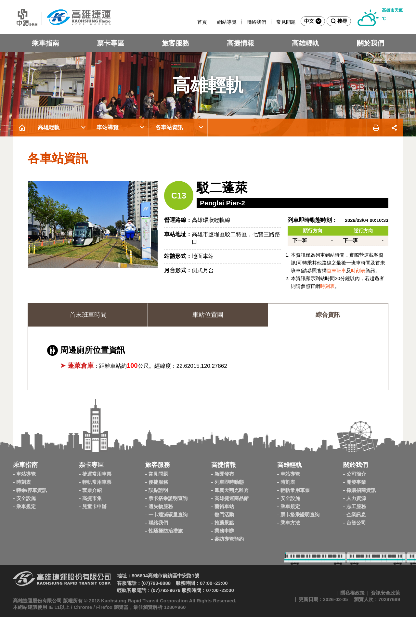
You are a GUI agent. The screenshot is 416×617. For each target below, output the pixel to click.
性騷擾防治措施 (166, 530)
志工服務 (356, 506)
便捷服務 (158, 482)
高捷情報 (240, 43)
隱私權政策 (352, 593)
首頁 (202, 22)
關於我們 (370, 43)
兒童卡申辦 (94, 506)
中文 (312, 21)
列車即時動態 (229, 482)
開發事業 (356, 482)
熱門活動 (224, 514)
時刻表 (358, 270)
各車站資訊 (169, 127)
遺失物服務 (161, 506)
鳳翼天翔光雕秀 (231, 490)
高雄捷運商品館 (231, 498)
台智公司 (356, 522)
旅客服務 (175, 43)
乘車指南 (45, 43)
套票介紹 (92, 490)
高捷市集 (92, 498)
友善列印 (376, 127)
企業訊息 (356, 514)
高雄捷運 (61, 17)
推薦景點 (224, 522)
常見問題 (286, 22)
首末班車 (336, 270)
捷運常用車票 (96, 474)
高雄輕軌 (305, 43)
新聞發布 (224, 474)
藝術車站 (224, 506)
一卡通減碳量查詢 (168, 514)
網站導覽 (227, 22)
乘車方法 (290, 522)
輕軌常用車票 (96, 482)
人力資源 (356, 498)
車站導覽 (108, 127)
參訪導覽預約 (229, 539)
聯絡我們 (256, 22)
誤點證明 (158, 490)
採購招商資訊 (361, 490)
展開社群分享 (394, 127)
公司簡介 (356, 474)
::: (194, 22)
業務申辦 (224, 530)
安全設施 (26, 498)
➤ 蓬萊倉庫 (77, 365)
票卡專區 (110, 43)
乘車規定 (26, 506)
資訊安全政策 (385, 593)
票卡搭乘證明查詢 (168, 498)
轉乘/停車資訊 (31, 490)
